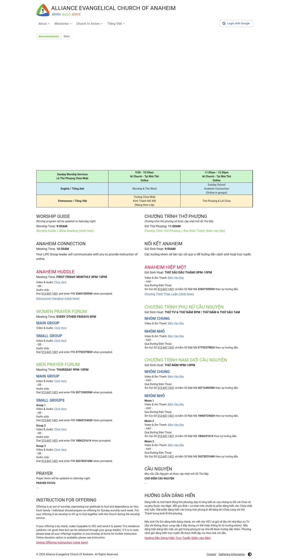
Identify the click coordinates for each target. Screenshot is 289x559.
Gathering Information (232, 554)
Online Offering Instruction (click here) (62, 542)
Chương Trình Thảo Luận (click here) (169, 294)
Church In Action (90, 24)
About (45, 24)
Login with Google (236, 23)
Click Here (60, 282)
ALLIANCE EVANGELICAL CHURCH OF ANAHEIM (113, 8)
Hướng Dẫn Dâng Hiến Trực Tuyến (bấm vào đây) (178, 538)
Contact (211, 554)
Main (67, 36)
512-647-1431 (49, 293)
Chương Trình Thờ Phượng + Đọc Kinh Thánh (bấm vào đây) (185, 231)
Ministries (64, 24)
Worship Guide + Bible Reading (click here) (65, 231)
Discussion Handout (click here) (58, 298)
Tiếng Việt (116, 24)
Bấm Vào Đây (176, 277)
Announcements (49, 36)
